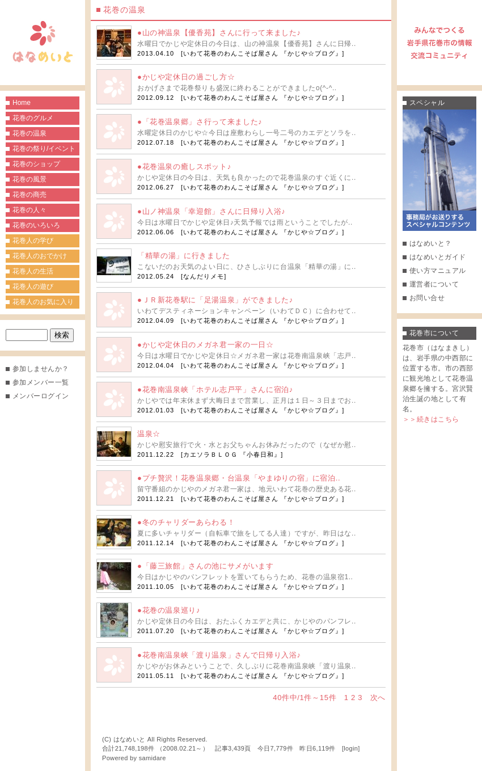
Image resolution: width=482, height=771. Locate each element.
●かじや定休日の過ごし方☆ (186, 77)
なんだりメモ (203, 276)
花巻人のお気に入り (43, 302)
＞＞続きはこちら (431, 419)
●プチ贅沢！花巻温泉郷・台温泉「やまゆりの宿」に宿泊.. (238, 478)
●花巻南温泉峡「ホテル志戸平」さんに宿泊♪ (215, 389)
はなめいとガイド (437, 257)
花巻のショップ (36, 164)
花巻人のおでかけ (39, 256)
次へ (378, 697)
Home (21, 103)
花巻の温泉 (29, 133)
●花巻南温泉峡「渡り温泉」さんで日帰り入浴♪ (219, 655)
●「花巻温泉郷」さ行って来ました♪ (199, 121)
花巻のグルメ (32, 118)
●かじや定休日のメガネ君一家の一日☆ (205, 344)
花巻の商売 (29, 195)
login (351, 748)
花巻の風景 (29, 179)
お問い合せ (427, 298)
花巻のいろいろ (36, 225)
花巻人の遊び (32, 286)
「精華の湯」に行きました (183, 255)
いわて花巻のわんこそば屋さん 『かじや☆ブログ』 (262, 53)
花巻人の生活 (32, 271)
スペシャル (427, 103)
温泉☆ (148, 433)
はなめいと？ (430, 243)
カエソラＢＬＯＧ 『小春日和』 (232, 454)
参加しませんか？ (40, 369)
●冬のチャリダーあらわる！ (186, 522)
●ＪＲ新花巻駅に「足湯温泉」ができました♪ (215, 300)
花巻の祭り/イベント (43, 149)
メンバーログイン (40, 396)
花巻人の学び (32, 241)
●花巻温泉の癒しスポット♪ (184, 166)
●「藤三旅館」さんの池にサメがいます (205, 566)
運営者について (434, 284)
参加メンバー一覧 (40, 382)
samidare (152, 758)
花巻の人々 (29, 210)
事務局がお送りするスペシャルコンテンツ (439, 170)
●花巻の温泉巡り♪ (168, 610)
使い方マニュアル (437, 271)
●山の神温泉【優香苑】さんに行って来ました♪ (219, 32)
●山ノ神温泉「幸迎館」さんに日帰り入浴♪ (211, 211)
